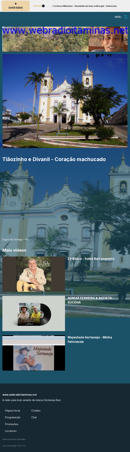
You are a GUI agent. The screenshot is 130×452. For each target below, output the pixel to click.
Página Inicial (12, 410)
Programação (12, 417)
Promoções (11, 424)
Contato (35, 410)
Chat (34, 417)
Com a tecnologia (14, 446)
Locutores (11, 430)
